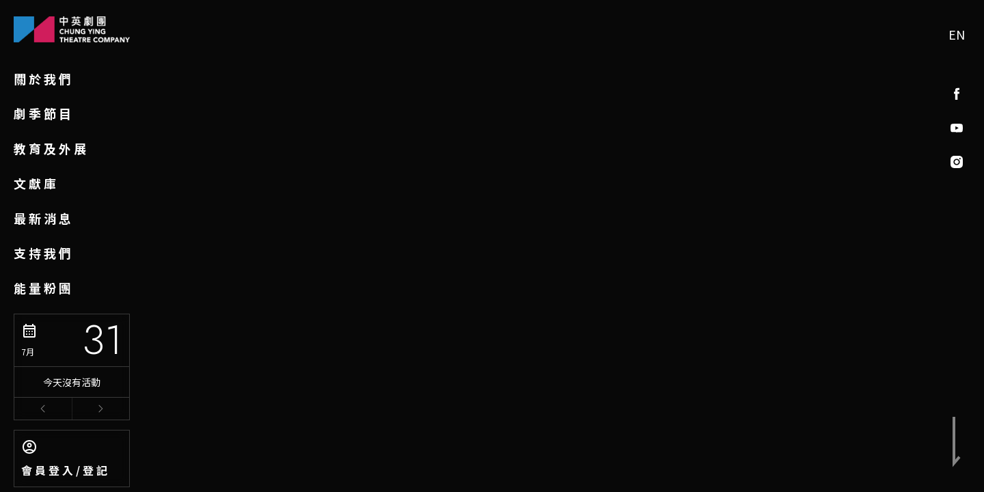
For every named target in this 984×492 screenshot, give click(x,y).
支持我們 (44, 253)
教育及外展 (51, 148)
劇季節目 (44, 113)
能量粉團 (44, 288)
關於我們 (44, 78)
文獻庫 (36, 183)
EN (956, 34)
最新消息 (44, 218)
